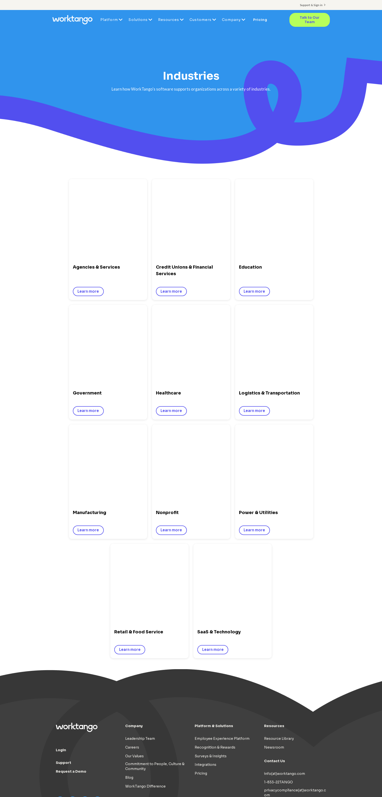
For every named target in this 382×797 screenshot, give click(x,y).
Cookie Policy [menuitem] (284, 781)
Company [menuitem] (231, 20)
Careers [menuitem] (132, 643)
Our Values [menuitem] (134, 652)
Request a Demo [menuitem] (71, 667)
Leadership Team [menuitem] (140, 634)
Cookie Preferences (308, 786)
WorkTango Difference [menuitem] (145, 682)
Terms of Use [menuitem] (255, 781)
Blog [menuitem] (129, 673)
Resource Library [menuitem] (279, 634)
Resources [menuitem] (168, 20)
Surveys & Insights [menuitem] (211, 652)
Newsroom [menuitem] (274, 643)
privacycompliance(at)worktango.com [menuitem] (295, 688)
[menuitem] (307, 786)
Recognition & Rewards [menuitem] (215, 643)
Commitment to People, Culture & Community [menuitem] (154, 662)
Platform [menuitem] (109, 20)
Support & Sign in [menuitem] (311, 5)
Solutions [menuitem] (137, 20)
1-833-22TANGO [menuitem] (278, 678)
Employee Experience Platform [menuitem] (222, 634)
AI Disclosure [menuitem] (314, 781)
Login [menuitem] (61, 646)
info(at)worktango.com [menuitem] (284, 669)
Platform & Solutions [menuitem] (214, 622)
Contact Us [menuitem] (274, 657)
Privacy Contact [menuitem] (278, 700)
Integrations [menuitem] (205, 661)
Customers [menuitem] (200, 20)
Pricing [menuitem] (260, 20)
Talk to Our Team (309, 19)
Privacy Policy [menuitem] (225, 781)
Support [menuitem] (63, 658)
